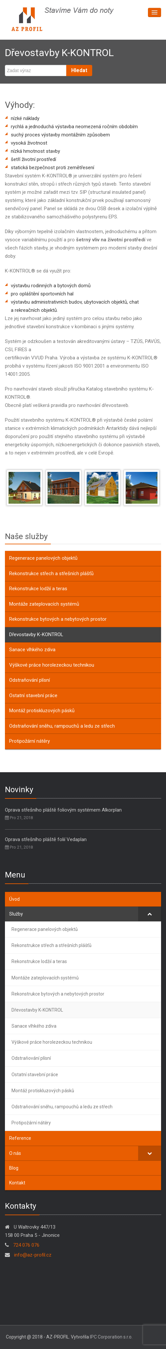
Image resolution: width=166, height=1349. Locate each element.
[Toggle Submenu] (149, 914)
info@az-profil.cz (32, 1255)
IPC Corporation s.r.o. (111, 1336)
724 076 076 (26, 1245)
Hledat (79, 70)
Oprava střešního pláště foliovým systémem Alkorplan (63, 810)
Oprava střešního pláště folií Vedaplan (46, 839)
